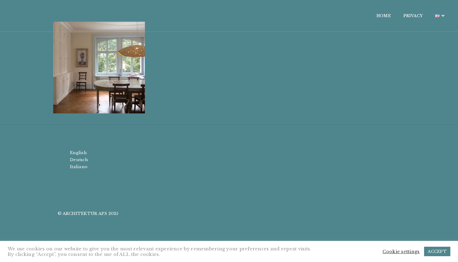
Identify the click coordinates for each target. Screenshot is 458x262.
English (78, 152)
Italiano (78, 166)
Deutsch (79, 159)
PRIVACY (363, 15)
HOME (333, 15)
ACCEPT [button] (437, 251)
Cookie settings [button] (401, 251)
